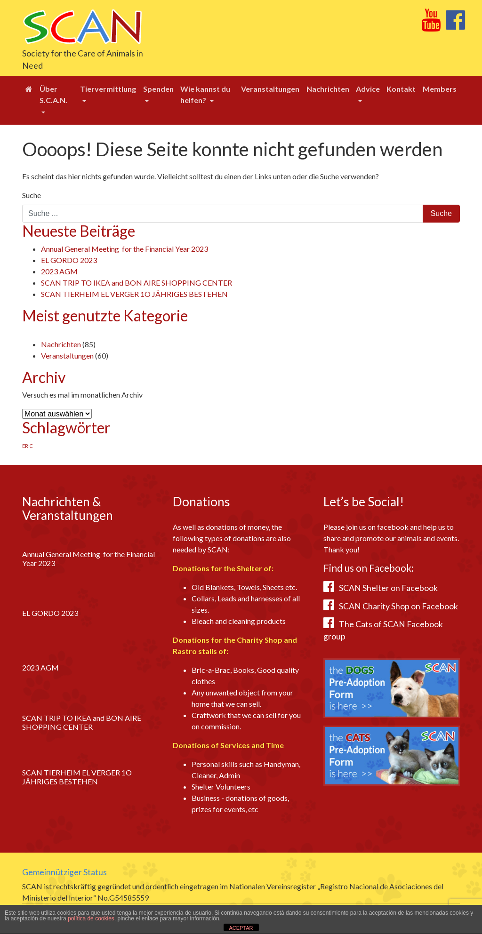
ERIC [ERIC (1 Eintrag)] (27, 446)
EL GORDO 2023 (69, 259)
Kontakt (401, 88)
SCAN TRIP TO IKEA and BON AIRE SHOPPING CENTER (136, 282)
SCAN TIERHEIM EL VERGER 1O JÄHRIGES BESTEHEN (134, 293)
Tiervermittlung (108, 88)
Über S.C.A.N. (53, 94)
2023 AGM (59, 271)
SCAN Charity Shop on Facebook (398, 606)
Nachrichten (327, 88)
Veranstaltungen (270, 88)
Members (440, 88)
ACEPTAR (241, 928)
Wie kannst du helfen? (205, 94)
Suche (31, 195)
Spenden (158, 88)
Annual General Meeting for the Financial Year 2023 (124, 248)
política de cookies (91, 918)
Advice (368, 88)
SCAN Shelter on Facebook (388, 588)
